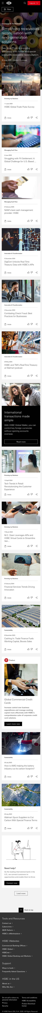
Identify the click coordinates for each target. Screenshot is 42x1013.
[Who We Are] (21, 987)
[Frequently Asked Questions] (21, 971)
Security (5, 1006)
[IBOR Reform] (21, 930)
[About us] (21, 983)
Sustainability (8, 630)
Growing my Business (11, 98)
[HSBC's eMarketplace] (21, 933)
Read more (21, 97)
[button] (7, 9)
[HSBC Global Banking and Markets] (21, 956)
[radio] (28, 117)
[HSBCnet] (21, 952)
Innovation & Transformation (13, 253)
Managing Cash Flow (11, 150)
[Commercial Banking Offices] (21, 945)
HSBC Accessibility (29, 1001)
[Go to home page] (8, 3)
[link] (13, 724)
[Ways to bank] (21, 968)
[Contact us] (21, 923)
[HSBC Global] (21, 949)
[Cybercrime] (21, 926)
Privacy (4, 1003)
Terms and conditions (29, 997)
